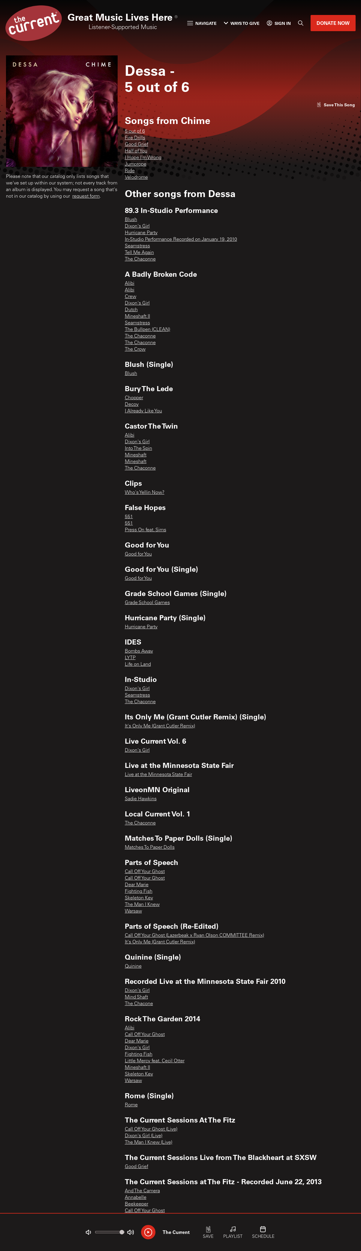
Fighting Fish (138, 891)
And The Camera (142, 1191)
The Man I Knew (142, 904)
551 (129, 517)
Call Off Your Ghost (145, 871)
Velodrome (136, 177)
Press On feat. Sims (145, 530)
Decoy (132, 404)
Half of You (136, 151)
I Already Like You (143, 411)
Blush (131, 219)
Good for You (138, 554)
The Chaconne (140, 259)
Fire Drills (135, 138)
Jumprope (135, 164)
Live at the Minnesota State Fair (158, 774)
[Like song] (336, 104)
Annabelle (135, 1197)
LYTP (130, 658)
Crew (130, 296)
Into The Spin (138, 448)
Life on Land (138, 664)
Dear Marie (137, 885)
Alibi (129, 283)
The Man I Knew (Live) (148, 1142)
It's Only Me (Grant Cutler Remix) (160, 726)
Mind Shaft (136, 997)
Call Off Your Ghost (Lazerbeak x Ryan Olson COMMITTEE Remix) (194, 935)
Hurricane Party (141, 233)
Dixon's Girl (137, 226)
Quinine (133, 966)
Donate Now (333, 23)
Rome (131, 1105)
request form (86, 196)
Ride (130, 171)
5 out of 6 (135, 131)
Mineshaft (135, 455)
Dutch (131, 310)
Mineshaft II (137, 316)
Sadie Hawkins (141, 799)
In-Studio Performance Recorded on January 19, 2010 (181, 239)
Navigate (202, 23)
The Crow (135, 349)
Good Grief (136, 144)
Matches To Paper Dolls (150, 847)
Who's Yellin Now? (144, 492)
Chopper (134, 398)
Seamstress (137, 246)
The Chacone (139, 1004)
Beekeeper (136, 1204)
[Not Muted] (88, 1232)
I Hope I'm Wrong (143, 157)
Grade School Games (147, 602)
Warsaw (133, 911)
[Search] (301, 23)
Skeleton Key (139, 898)
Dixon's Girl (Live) (143, 1136)
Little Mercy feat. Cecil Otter (155, 1061)
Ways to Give (242, 23)
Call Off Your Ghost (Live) (151, 1129)
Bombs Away (139, 651)
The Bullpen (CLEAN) (147, 329)
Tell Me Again (139, 252)
